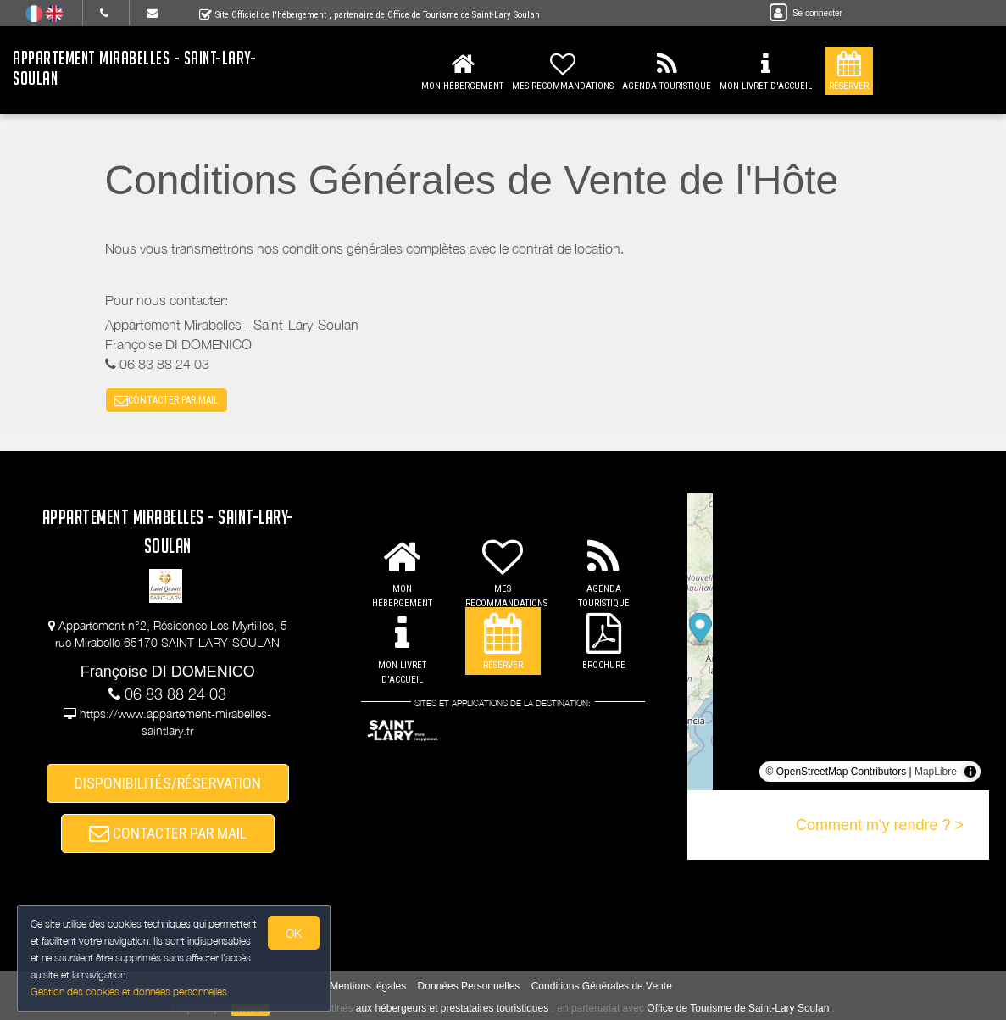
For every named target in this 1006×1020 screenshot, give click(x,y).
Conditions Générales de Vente (601, 987)
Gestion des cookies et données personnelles (129, 991)
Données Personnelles (469, 987)
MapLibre (935, 772)
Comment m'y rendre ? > (880, 825)
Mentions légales (368, 987)
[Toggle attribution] (970, 771)
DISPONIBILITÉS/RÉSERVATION (168, 783)
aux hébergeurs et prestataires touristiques (452, 1009)
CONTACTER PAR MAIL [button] (166, 400)
